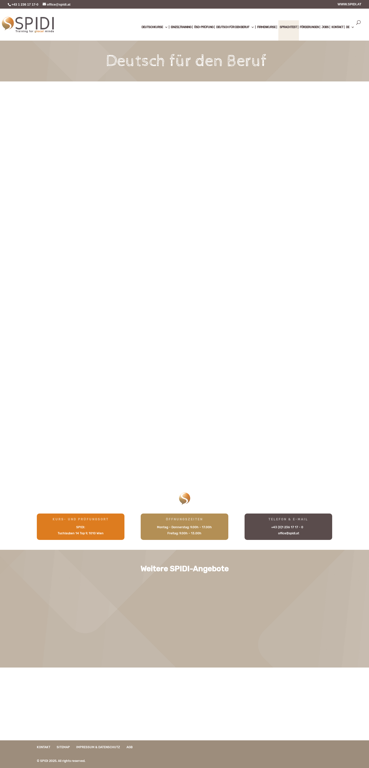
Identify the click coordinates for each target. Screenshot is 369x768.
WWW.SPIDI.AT (349, 4)
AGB (129, 747)
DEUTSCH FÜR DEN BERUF (232, 27)
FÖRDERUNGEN (309, 27)
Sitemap (63, 747)
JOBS (325, 27)
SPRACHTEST (288, 27)
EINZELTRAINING (181, 27)
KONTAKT (337, 27)
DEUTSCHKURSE (152, 27)
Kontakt (43, 747)
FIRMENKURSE (266, 27)
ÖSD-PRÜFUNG (203, 27)
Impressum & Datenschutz (98, 747)
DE (347, 27)
